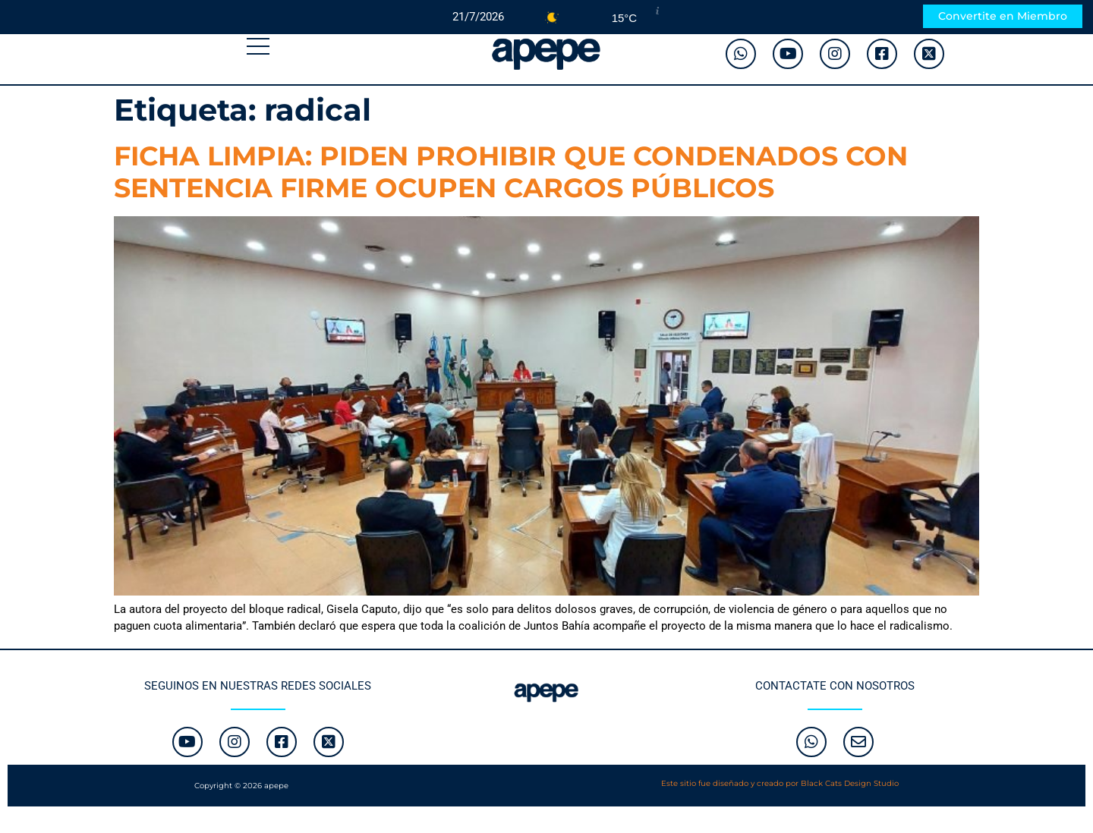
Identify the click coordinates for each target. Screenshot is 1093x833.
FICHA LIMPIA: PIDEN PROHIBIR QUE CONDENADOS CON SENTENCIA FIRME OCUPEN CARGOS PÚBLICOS (511, 172)
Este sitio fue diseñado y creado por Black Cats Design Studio (780, 783)
